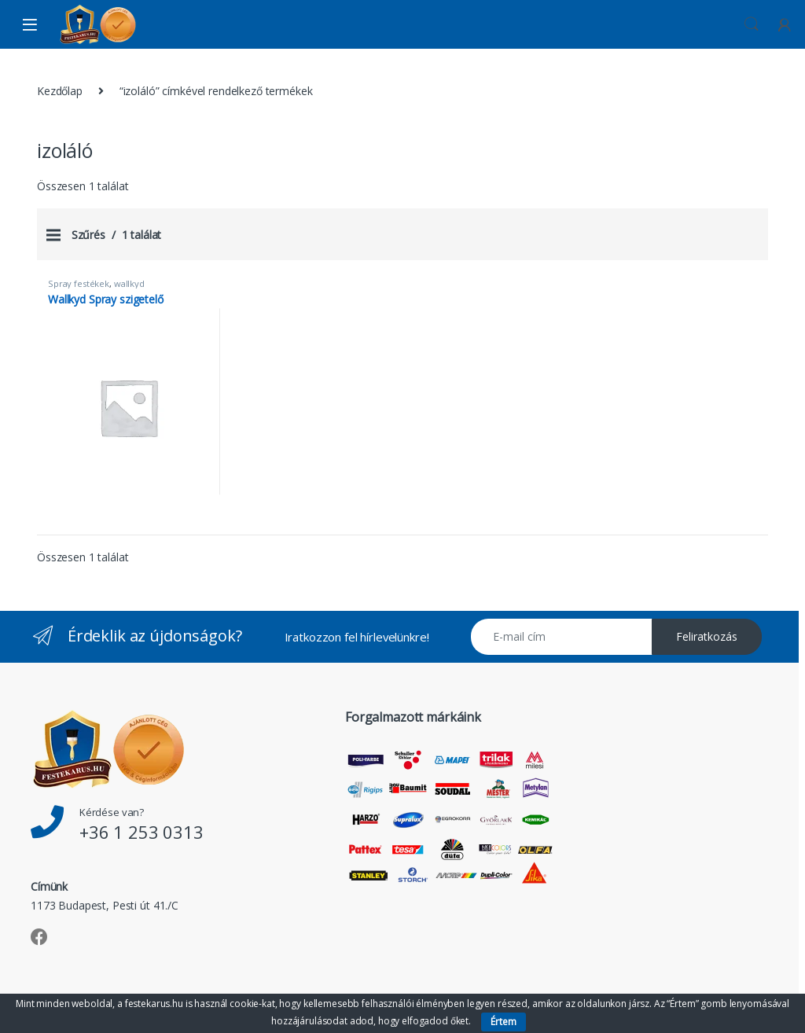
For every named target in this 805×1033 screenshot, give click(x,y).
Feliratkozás (706, 636)
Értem (503, 1021)
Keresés (751, 24)
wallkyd (129, 283)
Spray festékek (78, 283)
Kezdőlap (60, 90)
